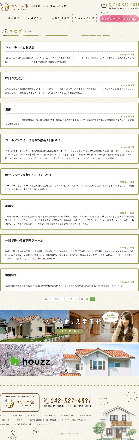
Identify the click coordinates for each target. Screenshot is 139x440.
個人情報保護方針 (24, 424)
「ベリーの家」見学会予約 (74, 420)
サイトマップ (44, 424)
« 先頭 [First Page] (56, 299)
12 (87, 299)
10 (77, 299)
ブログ (19, 420)
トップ (4, 416)
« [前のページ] (62, 299)
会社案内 (5, 424)
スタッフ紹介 (69, 416)
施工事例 (18, 416)
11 (82, 299)
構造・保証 (86, 416)
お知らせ (5, 420)
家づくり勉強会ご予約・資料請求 (43, 420)
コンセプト (34, 416)
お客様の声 (51, 416)
